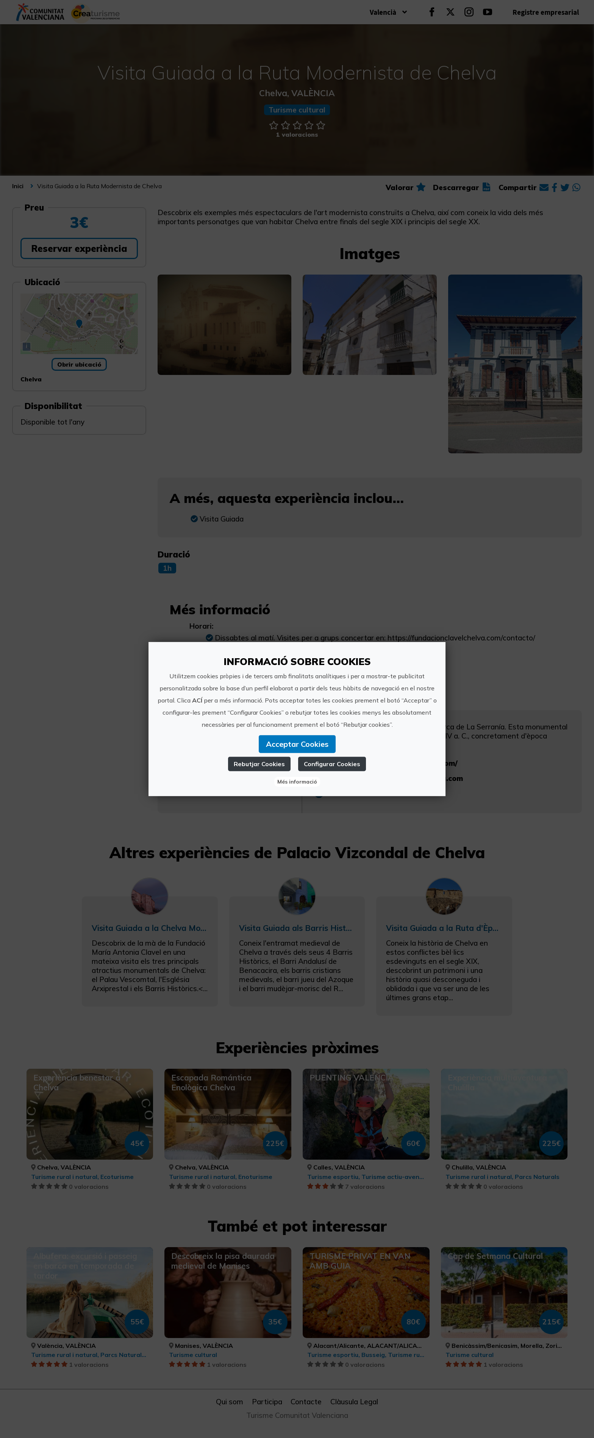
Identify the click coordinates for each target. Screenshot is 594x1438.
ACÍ (197, 700)
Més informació (297, 781)
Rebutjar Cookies (259, 764)
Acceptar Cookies (297, 744)
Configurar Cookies (332, 764)
